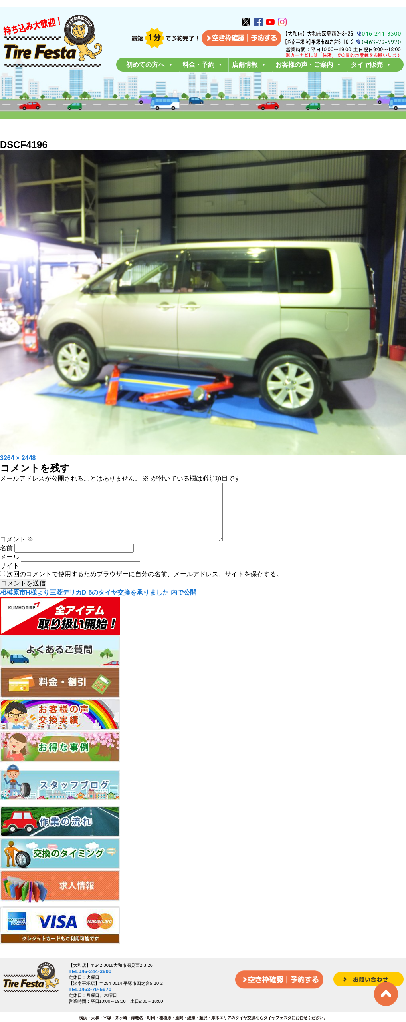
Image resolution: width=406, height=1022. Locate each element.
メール (9, 569)
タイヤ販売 (371, 65)
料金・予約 (202, 65)
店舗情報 (249, 65)
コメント (17, 552)
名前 (6, 560)
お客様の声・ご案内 (308, 65)
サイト (9, 578)
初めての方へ (150, 65)
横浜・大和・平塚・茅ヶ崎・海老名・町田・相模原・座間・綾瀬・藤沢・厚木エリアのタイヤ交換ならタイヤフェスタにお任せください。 (203, 1018)
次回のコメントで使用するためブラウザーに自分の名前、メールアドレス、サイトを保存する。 (145, 586)
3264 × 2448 (18, 458)
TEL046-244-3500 (90, 971)
